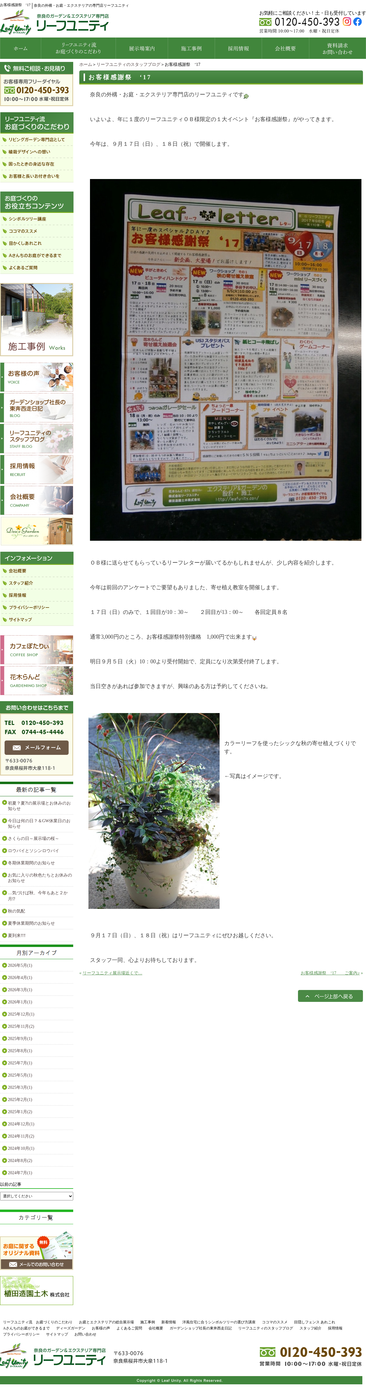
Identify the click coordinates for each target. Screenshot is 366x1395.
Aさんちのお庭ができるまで (26, 1328)
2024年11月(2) (21, 1136)
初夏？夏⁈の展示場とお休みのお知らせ (39, 806)
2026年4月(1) (20, 977)
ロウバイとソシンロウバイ (33, 850)
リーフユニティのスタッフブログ (128, 64)
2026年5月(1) (20, 965)
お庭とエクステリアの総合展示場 (106, 1322)
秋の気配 (16, 911)
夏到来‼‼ (17, 935)
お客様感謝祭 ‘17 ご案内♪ (330, 973)
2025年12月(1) (21, 1014)
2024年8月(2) (20, 1160)
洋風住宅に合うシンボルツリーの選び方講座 (219, 1322)
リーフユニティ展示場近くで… (112, 973)
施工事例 (147, 1322)
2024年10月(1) (21, 1148)
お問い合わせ (85, 1334)
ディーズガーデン (70, 1328)
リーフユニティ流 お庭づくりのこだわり (38, 1322)
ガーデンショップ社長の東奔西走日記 (201, 1328)
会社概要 (156, 1328)
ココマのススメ (275, 1322)
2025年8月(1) (20, 1051)
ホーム (85, 64)
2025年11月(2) (21, 1026)
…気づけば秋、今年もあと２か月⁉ (38, 896)
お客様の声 (101, 1328)
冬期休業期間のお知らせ (31, 863)
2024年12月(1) (21, 1124)
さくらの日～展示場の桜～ (33, 838)
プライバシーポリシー (21, 1334)
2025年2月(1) (20, 1099)
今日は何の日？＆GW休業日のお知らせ (39, 824)
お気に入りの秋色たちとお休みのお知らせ (40, 878)
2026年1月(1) (20, 1002)
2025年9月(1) (20, 1038)
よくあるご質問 (129, 1328)
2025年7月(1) (20, 1063)
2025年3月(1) (20, 1087)
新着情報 (168, 1322)
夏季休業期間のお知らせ (31, 923)
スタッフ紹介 (310, 1328)
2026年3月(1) (20, 990)
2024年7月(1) (20, 1173)
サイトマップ (57, 1334)
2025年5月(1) (20, 1075)
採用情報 (335, 1328)
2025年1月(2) (20, 1112)
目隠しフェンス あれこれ (314, 1322)
